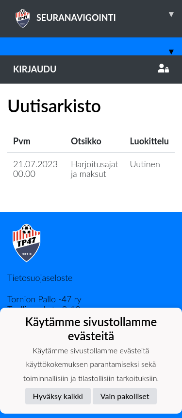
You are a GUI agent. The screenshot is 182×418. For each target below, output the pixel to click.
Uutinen (145, 163)
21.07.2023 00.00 (35, 168)
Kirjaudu (91, 69)
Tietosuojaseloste (39, 277)
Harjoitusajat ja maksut (94, 168)
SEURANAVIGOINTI (97, 14)
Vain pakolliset (124, 396)
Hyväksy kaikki (58, 396)
